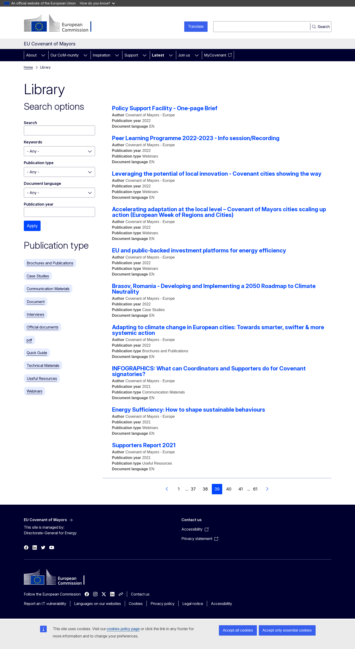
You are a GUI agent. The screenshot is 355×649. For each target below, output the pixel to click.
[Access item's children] (43, 55)
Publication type (39, 162)
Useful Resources (42, 378)
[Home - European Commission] (62, 23)
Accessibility (221, 603)
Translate (196, 26)
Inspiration (101, 55)
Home (28, 67)
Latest (158, 55)
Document (36, 301)
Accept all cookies (238, 630)
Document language (42, 183)
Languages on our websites (97, 603)
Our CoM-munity (64, 55)
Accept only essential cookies (287, 630)
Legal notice (192, 603)
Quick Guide (37, 352)
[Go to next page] (267, 489)
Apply (32, 225)
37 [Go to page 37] (193, 489)
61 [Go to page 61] (255, 489)
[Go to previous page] (167, 489)
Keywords (33, 142)
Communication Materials (48, 288)
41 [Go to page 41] (240, 489)
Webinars (34, 391)
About (31, 55)
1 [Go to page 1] (179, 489)
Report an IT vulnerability (45, 603)
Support (131, 55)
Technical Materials (43, 365)
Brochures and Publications (50, 263)
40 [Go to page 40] (228, 489)
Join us (184, 55)
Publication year (39, 204)
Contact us (140, 594)
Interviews (35, 314)
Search (30, 122)
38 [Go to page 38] (205, 489)
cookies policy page (123, 629)
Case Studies (38, 276)
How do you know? (97, 3)
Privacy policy (162, 603)
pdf (29, 340)
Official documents (42, 327)
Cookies (136, 603)
